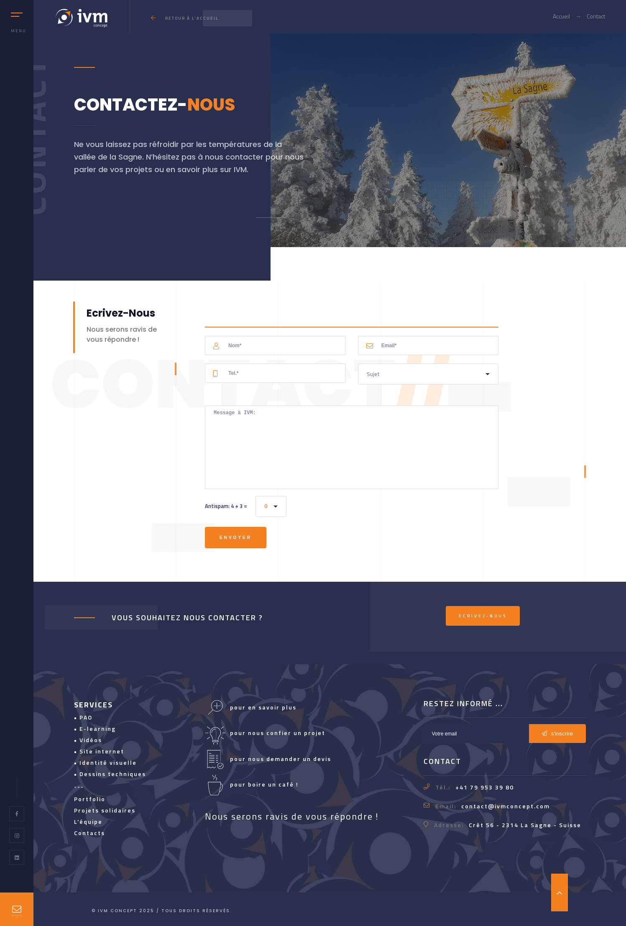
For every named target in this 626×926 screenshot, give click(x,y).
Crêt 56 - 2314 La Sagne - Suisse (525, 824)
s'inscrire (557, 733)
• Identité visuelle (105, 762)
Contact (596, 16)
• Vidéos (88, 739)
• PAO (83, 717)
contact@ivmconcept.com (505, 806)
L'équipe (88, 821)
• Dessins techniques (110, 773)
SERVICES (93, 704)
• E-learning (95, 728)
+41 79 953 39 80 (484, 787)
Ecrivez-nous (483, 616)
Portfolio (89, 798)
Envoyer (236, 537)
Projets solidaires (104, 810)
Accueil (561, 16)
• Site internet (99, 751)
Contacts (89, 832)
